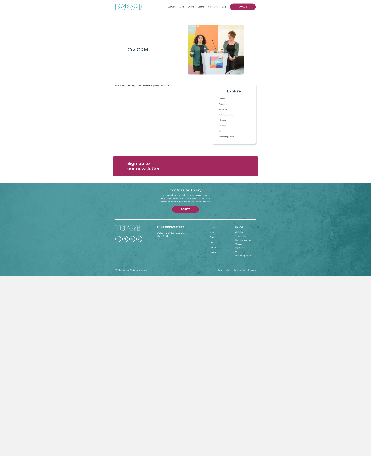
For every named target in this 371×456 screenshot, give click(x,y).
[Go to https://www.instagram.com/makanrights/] (132, 419)
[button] (185, 389)
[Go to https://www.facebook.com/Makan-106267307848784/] (118, 419)
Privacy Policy (224, 450)
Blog (224, 7)
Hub (220, 131)
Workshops (223, 104)
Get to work (213, 7)
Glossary (222, 120)
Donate (243, 7)
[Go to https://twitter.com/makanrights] (125, 419)
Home (212, 407)
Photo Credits (239, 450)
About (181, 7)
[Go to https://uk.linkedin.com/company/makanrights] (139, 419)
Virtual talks (223, 109)
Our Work (239, 407)
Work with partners (226, 137)
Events (191, 7)
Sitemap (252, 450)
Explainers (223, 126)
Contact (201, 7)
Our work (171, 7)
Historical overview (226, 115)
